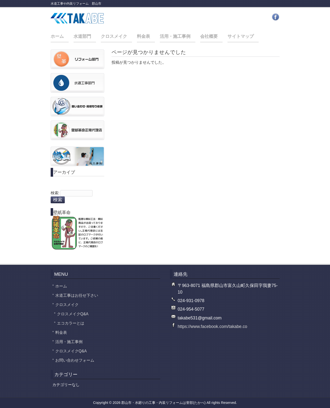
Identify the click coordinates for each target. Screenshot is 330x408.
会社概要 (209, 36)
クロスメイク (114, 36)
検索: (55, 193)
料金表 (143, 36)
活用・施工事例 (175, 36)
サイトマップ (240, 36)
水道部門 (82, 36)
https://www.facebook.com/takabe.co (212, 326)
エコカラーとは (70, 323)
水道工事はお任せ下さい (76, 295)
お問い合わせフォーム (74, 360)
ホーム (57, 36)
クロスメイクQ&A (73, 314)
